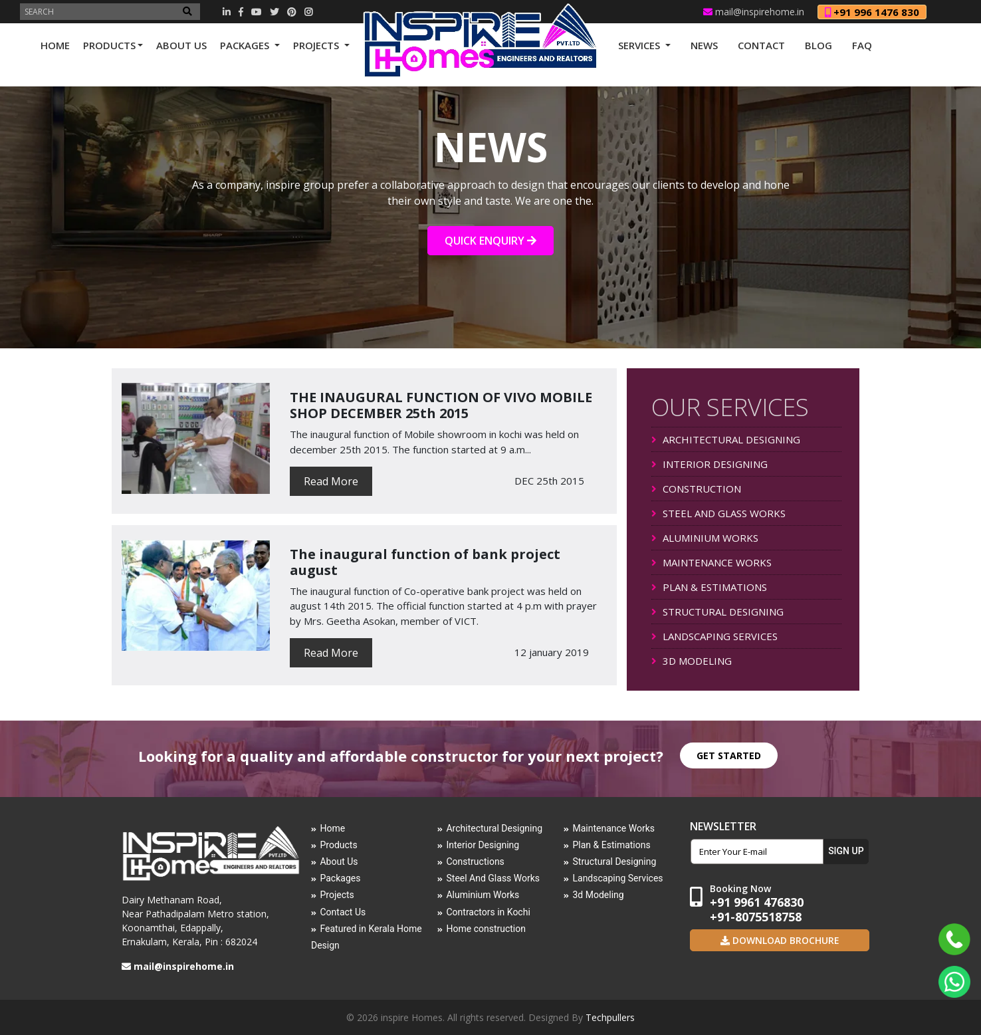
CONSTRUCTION (696, 488)
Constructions (475, 861)
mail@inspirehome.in (753, 11)
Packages (340, 878)
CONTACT (761, 45)
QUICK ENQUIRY (490, 240)
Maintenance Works (613, 828)
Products (338, 845)
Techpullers (610, 1017)
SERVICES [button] (640, 45)
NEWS (704, 45)
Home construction (486, 928)
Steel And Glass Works (493, 878)
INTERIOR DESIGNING (709, 464)
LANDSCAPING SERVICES (714, 636)
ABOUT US (181, 45)
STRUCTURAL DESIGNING (717, 611)
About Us (339, 861)
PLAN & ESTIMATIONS (709, 587)
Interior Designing (482, 845)
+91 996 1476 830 (872, 12)
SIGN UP (845, 851)
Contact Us (343, 912)
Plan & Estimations (611, 845)
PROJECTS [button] (317, 45)
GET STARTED (729, 755)
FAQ (862, 45)
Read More (331, 481)
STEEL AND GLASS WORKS (718, 513)
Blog (818, 45)
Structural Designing (614, 861)
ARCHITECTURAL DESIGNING (725, 439)
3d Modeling (597, 894)
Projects (337, 894)
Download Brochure (784, 940)
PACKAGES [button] (246, 45)
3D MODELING (691, 660)
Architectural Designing (494, 828)
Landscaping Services (617, 878)
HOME (55, 45)
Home (332, 828)
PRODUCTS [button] (109, 45)
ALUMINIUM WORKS (704, 537)
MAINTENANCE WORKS (711, 562)
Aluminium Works (482, 894)
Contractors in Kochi (488, 912)
